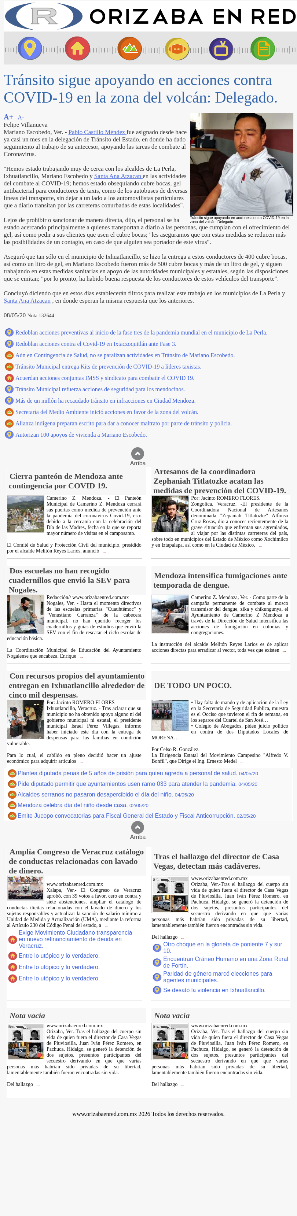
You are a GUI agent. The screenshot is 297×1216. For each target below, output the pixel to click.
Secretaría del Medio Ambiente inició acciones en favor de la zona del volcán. (106, 412)
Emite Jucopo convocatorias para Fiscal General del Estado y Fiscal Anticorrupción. (137, 816)
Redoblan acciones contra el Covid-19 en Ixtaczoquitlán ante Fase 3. (95, 344)
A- (21, 117)
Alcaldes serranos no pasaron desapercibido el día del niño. (106, 794)
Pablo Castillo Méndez (98, 132)
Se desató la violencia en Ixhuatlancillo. (214, 990)
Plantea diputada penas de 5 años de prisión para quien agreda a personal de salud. (138, 773)
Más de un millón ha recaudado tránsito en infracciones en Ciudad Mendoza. (105, 401)
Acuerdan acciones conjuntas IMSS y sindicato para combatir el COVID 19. (104, 378)
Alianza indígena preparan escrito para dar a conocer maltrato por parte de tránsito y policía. (123, 423)
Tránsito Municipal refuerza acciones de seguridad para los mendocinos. (100, 389)
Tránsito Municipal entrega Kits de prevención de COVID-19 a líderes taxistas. (108, 366)
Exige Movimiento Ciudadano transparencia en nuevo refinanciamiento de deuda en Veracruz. (75, 939)
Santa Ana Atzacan (118, 176)
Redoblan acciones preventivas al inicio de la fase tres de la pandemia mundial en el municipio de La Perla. (141, 332)
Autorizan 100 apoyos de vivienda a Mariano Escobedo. (81, 435)
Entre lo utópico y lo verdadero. (59, 956)
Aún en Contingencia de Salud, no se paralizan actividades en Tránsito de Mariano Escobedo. (125, 355)
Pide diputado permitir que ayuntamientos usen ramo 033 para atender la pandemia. (137, 784)
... (104, 551)
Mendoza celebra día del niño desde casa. (83, 805)
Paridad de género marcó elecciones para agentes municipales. (217, 977)
